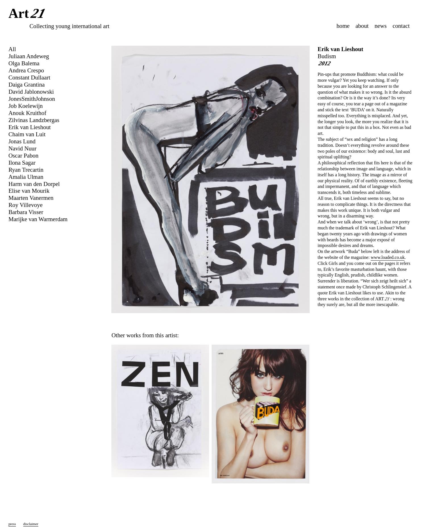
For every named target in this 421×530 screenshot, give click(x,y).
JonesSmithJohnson (32, 98)
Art (28, 14)
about (361, 25)
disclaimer (30, 524)
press (12, 524)
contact (401, 25)
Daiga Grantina (27, 84)
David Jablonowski (31, 91)
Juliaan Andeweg (29, 56)
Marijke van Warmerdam (38, 219)
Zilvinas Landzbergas (34, 120)
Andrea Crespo (26, 70)
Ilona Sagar (22, 162)
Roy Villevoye (26, 205)
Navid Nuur (23, 148)
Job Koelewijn (26, 105)
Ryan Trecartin (26, 169)
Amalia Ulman (26, 176)
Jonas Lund (22, 141)
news (380, 25)
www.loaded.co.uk (388, 257)
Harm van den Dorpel (34, 184)
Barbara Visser (26, 212)
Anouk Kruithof (27, 113)
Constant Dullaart (29, 77)
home (342, 25)
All (12, 49)
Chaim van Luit (27, 134)
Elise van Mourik (29, 190)
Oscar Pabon (24, 155)
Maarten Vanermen (31, 197)
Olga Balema (24, 63)
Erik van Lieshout (340, 49)
